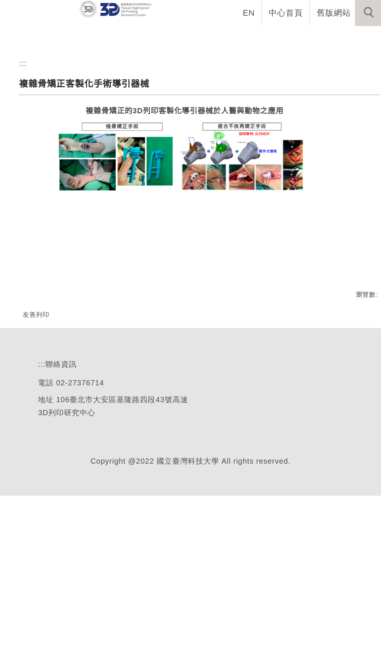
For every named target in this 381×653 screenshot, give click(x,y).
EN (249, 13)
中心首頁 (286, 13)
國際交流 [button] (260, 37)
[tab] (193, 147)
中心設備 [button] (163, 37)
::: (23, 195)
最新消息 (66, 37)
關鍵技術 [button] (211, 37)
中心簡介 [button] (115, 37)
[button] (368, 13)
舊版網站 (334, 13)
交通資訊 (356, 37)
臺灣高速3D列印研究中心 (111, 118)
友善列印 (36, 446)
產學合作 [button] (308, 37)
